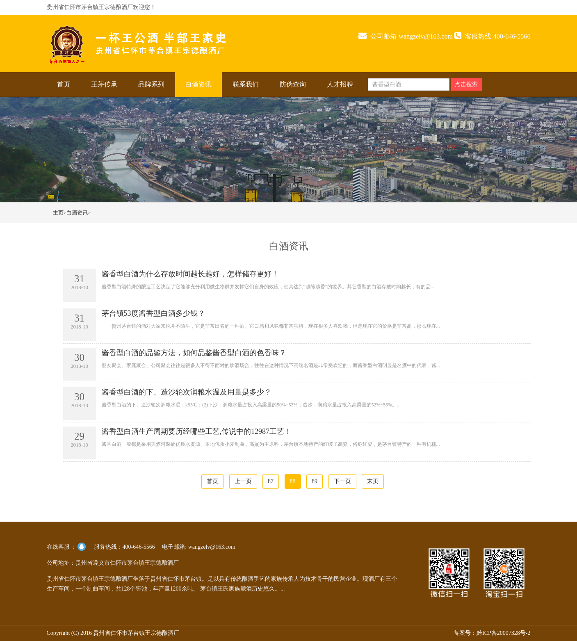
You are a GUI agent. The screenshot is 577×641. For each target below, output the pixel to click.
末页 (373, 481)
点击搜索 (466, 84)
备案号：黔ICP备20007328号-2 (492, 633)
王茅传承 (104, 84)
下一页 (342, 481)
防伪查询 (293, 84)
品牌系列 (151, 84)
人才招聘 (340, 84)
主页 (58, 213)
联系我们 (246, 84)
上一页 (243, 481)
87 (271, 481)
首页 (63, 84)
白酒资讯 (198, 84)
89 (314, 481)
